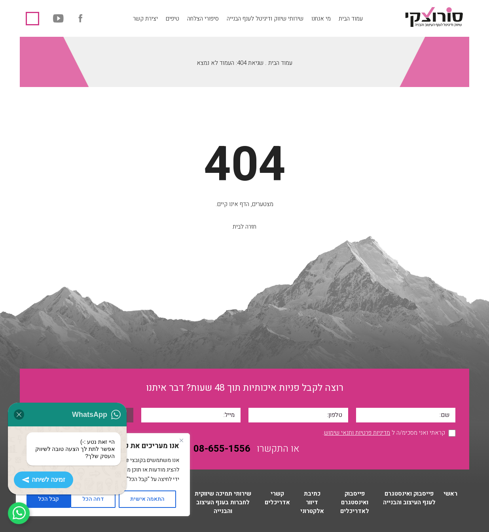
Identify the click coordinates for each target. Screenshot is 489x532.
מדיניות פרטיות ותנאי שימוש (357, 432)
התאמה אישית (147, 499)
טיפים (172, 18)
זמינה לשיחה (43, 479)
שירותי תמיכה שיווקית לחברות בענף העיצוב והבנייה (223, 502)
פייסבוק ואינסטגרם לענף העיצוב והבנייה (409, 498)
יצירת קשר (145, 18)
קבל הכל (48, 499)
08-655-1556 (32, 18)
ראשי (450, 493)
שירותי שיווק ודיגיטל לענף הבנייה (265, 18)
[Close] (181, 440)
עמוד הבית (351, 18)
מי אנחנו (321, 18)
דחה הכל (93, 499)
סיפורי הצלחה (203, 18)
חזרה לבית (244, 226)
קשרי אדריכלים (277, 498)
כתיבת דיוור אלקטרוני (312, 502)
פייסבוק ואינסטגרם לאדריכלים (354, 502)
